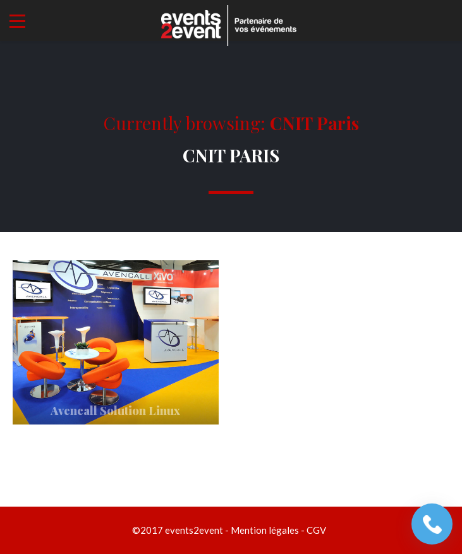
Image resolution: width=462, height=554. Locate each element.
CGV (316, 530)
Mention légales (265, 530)
